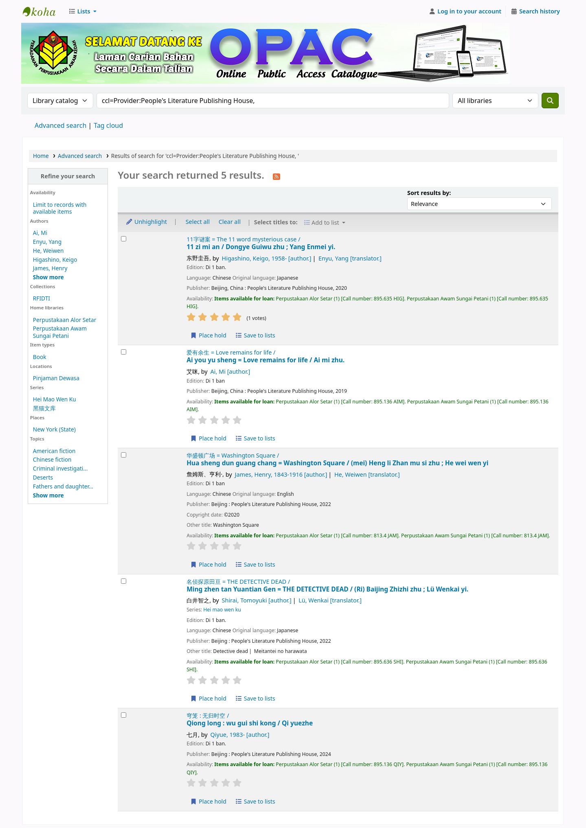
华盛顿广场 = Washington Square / (233, 455)
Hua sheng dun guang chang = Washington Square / (337, 463)
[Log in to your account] (465, 11)
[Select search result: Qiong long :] (123, 715)
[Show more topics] (48, 495)
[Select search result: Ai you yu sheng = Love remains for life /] (123, 352)
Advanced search (60, 125)
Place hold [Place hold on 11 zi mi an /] (208, 335)
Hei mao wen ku (222, 609)
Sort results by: (429, 193)
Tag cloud (108, 125)
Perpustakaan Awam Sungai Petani (60, 331)
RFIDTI (41, 298)
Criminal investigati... (60, 468)
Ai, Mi (40, 233)
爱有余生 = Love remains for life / (231, 352)
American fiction (54, 451)
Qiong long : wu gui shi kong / (250, 723)
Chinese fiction (52, 459)
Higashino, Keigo (55, 259)
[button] (82, 11)
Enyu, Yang (47, 241)
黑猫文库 (44, 408)
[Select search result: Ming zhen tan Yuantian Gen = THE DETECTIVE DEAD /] (123, 581)
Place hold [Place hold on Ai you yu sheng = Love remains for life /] (208, 438)
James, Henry (50, 268)
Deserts (43, 477)
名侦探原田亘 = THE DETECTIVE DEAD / (238, 581)
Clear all (230, 222)
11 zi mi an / (261, 247)
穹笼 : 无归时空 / (208, 715)
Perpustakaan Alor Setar (65, 320)
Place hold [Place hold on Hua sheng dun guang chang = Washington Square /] (208, 564)
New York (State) (54, 429)
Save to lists (255, 335)
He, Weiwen (48, 250)
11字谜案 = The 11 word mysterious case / (243, 239)
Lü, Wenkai (330, 600)
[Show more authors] (48, 277)
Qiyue (240, 734)
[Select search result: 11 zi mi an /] (123, 238)
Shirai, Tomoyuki (257, 600)
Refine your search (68, 176)
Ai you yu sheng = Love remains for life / (266, 360)
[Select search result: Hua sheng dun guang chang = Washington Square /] (123, 455)
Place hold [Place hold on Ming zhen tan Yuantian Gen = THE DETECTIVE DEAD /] (208, 698)
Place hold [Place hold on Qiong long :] (208, 801)
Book (39, 357)
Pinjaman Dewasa (56, 378)
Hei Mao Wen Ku (54, 399)
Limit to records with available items (60, 208)
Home (41, 156)
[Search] (550, 100)
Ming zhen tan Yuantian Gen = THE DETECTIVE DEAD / (327, 589)
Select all (198, 222)
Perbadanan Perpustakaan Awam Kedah (43, 11)
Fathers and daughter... (63, 486)
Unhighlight (146, 222)
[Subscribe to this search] (276, 176)
